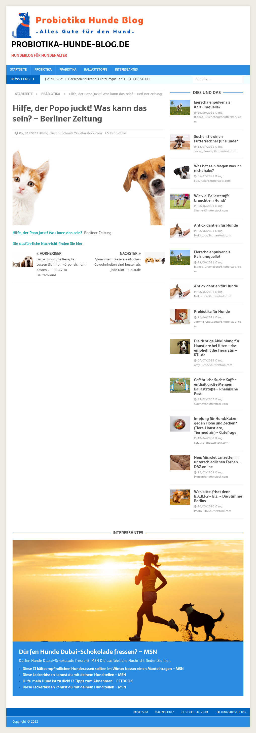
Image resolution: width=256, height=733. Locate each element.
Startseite (18, 69)
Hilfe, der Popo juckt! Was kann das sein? (47, 233)
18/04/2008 (206, 438)
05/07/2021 (206, 176)
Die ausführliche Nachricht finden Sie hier (48, 244)
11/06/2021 (206, 317)
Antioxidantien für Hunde (216, 225)
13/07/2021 (206, 146)
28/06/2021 (206, 206)
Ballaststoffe (95, 69)
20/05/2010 (206, 506)
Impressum (140, 712)
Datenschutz (164, 712)
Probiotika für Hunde (212, 311)
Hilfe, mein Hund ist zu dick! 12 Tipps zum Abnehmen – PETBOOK (78, 681)
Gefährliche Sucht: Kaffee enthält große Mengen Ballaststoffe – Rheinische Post (216, 386)
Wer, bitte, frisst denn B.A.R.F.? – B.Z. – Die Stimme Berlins (218, 496)
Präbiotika (67, 69)
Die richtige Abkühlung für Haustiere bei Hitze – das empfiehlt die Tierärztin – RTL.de (216, 348)
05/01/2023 (28, 133)
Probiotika (43, 69)
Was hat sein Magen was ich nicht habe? (218, 168)
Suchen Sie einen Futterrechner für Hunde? (216, 139)
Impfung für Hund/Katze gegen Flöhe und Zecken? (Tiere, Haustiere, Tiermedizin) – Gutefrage (215, 425)
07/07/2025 (206, 360)
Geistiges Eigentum (194, 712)
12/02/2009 (206, 472)
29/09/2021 (206, 112)
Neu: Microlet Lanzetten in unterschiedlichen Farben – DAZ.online (217, 462)
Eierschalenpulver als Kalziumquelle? (212, 105)
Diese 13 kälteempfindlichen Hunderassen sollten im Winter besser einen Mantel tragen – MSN (103, 668)
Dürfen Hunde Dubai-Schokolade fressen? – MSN (88, 652)
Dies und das (207, 92)
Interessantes (126, 69)
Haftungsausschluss (230, 712)
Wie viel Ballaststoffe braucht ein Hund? (212, 198)
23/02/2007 (206, 399)
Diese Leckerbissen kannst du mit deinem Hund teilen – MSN (74, 675)
